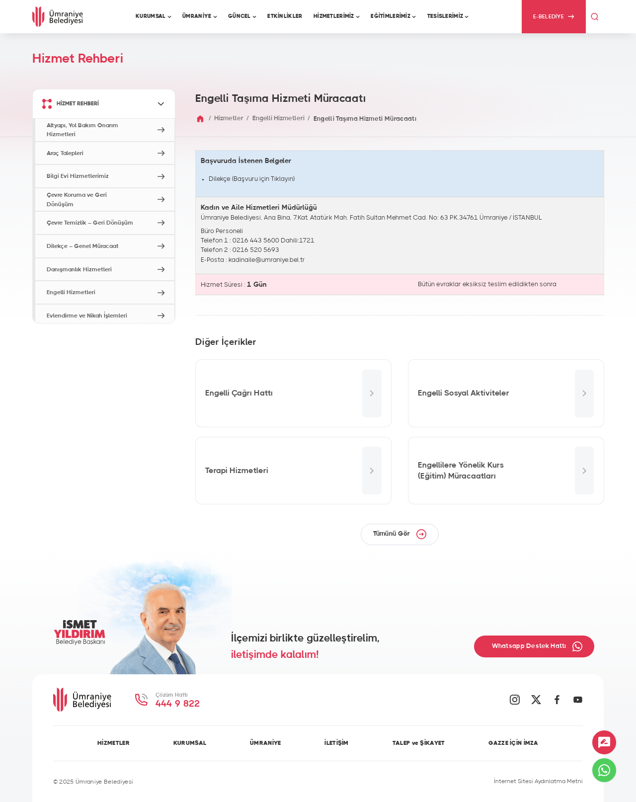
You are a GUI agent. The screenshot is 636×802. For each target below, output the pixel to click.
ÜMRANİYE (265, 743)
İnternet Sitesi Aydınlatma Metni (538, 781)
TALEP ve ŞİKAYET (419, 743)
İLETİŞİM (336, 743)
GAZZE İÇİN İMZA (513, 743)
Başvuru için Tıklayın (263, 179)
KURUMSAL (189, 743)
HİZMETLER (113, 743)
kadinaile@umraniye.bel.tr (267, 260)
